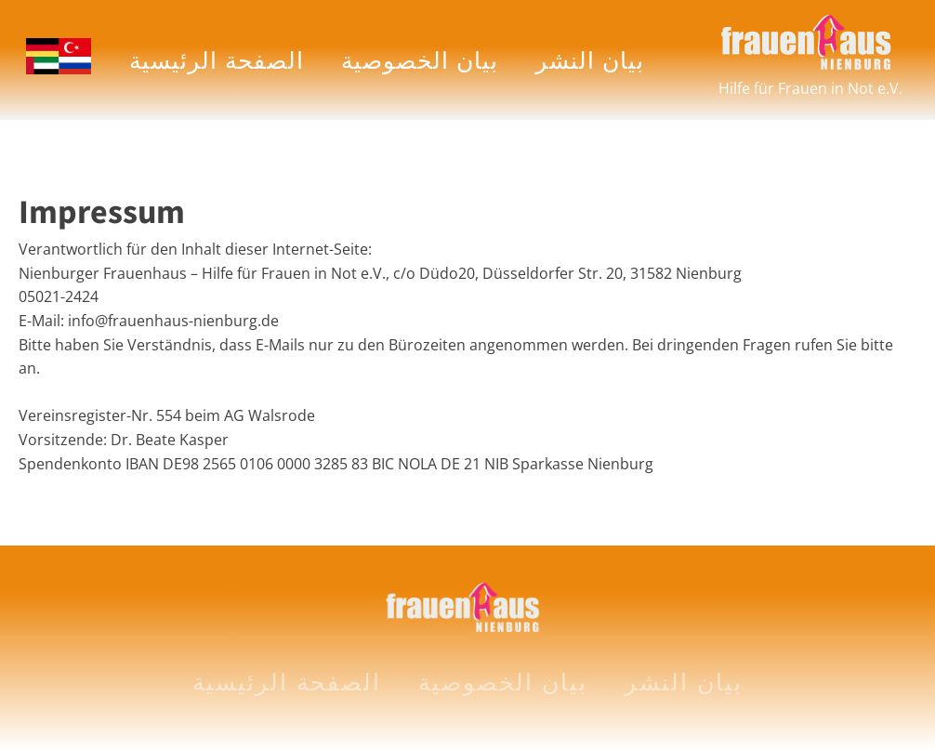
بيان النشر (589, 59)
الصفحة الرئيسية (216, 59)
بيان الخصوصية (419, 59)
